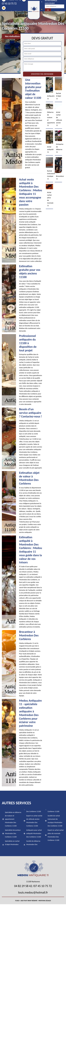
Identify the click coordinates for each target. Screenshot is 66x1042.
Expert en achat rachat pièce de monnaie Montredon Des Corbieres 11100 (56, 835)
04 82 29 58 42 (23, 886)
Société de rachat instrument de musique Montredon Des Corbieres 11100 (55, 821)
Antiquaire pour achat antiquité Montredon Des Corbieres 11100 (34, 833)
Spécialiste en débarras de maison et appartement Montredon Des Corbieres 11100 (13, 819)
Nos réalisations (12, 36)
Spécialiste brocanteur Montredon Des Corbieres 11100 (13, 833)
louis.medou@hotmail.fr (33, 892)
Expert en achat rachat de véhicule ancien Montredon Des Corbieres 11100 (34, 821)
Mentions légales (44, 900)
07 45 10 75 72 (43, 886)
